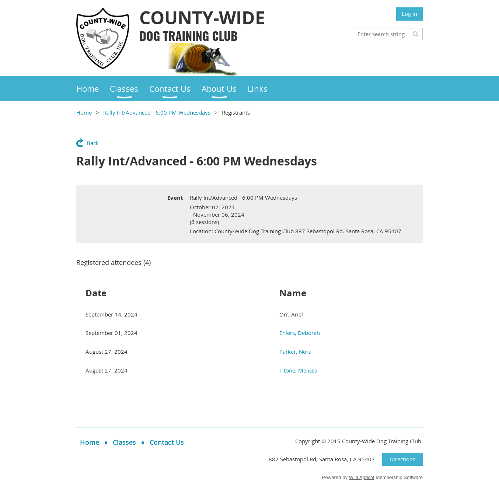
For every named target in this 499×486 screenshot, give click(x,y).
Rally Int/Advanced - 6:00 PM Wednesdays (156, 112)
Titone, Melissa (298, 370)
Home (84, 112)
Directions (402, 459)
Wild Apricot (361, 477)
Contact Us (167, 442)
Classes (124, 442)
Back (93, 143)
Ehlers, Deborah (299, 332)
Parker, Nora (295, 351)
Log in (409, 13)
